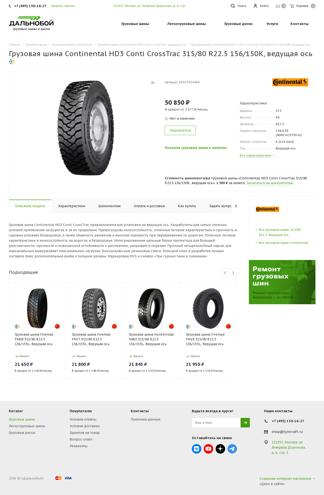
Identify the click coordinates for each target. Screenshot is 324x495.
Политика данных (145, 419)
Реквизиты (78, 446)
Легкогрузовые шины (27, 426)
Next (233, 273)
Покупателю (81, 411)
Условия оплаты (83, 419)
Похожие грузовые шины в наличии (198, 147)
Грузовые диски (22, 433)
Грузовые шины (22, 419)
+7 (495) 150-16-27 (30, 6)
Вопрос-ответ (81, 439)
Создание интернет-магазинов (285, 478)
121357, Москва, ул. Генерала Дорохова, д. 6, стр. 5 (151, 6)
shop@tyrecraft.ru (287, 432)
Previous (225, 273)
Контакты (140, 411)
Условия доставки (85, 426)
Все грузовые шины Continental (283, 243)
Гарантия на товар (85, 433)
